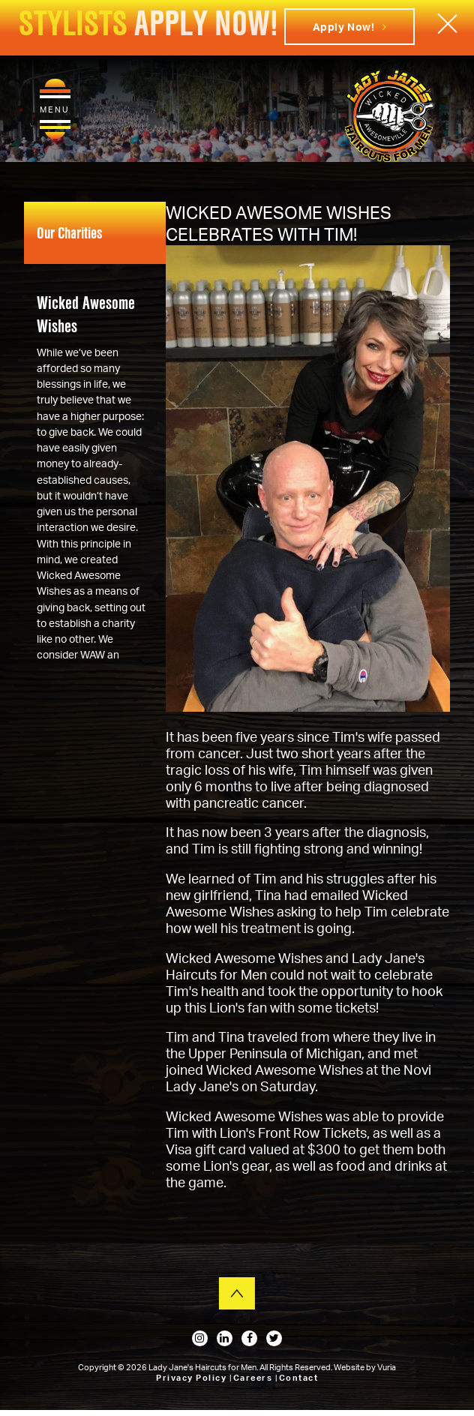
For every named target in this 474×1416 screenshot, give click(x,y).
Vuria (386, 1367)
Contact (299, 1377)
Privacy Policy (193, 1377)
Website (350, 1367)
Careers (254, 1377)
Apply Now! (350, 26)
